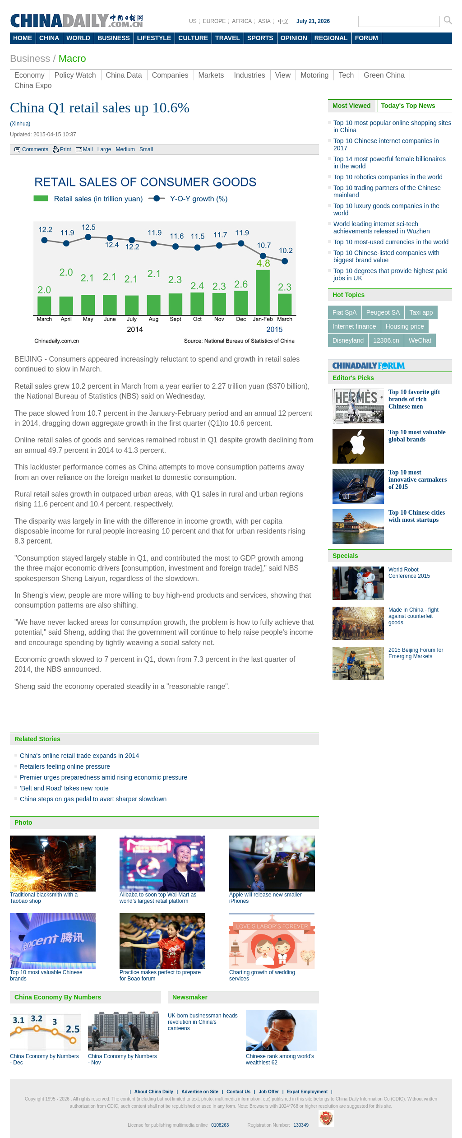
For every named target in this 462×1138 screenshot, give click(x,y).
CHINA (49, 38)
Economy (29, 75)
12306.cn (386, 340)
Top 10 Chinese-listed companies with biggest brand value (386, 256)
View (283, 75)
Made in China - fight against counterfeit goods (413, 616)
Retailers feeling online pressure (65, 766)
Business (30, 58)
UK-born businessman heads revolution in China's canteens (203, 1022)
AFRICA (242, 21)
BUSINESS (113, 38)
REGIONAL (331, 38)
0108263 (220, 1125)
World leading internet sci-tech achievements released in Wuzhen (381, 227)
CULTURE (193, 38)
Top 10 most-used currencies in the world (390, 242)
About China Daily (153, 1091)
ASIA (264, 21)
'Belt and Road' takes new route (64, 788)
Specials (345, 555)
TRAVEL (227, 38)
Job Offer (268, 1091)
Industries (249, 75)
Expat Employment (307, 1091)
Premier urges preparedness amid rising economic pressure (103, 777)
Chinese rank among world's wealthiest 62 (280, 1059)
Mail (88, 149)
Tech (346, 75)
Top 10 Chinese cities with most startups (416, 516)
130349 (301, 1125)
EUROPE (214, 21)
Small (146, 149)
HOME (22, 38)
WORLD (78, 38)
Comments (35, 149)
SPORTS (260, 38)
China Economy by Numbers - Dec (44, 1059)
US (193, 21)
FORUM (366, 38)
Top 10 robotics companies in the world (388, 177)
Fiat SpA (345, 312)
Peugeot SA (383, 312)
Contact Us (238, 1091)
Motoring (314, 75)
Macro (72, 58)
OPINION (294, 38)
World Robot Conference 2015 (409, 573)
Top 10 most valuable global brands (417, 436)
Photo (23, 822)
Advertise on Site (199, 1091)
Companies (170, 75)
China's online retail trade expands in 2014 (79, 755)
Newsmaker (190, 997)
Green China (384, 75)
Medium (125, 149)
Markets (211, 75)
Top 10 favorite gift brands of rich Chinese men (414, 399)
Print (65, 149)
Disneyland (348, 340)
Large (104, 149)
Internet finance (354, 326)
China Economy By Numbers (57, 997)
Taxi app (421, 312)
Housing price (405, 326)
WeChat (420, 340)
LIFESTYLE (154, 38)
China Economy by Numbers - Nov (122, 1059)
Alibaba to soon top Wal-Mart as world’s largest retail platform (158, 898)
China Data (124, 75)
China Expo (33, 85)
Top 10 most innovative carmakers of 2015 (417, 479)
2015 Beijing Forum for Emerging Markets (415, 653)
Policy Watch (75, 75)
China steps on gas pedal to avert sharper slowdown (93, 799)
